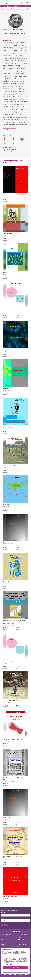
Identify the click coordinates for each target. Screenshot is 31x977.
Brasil (2, 6)
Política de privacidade (22, 934)
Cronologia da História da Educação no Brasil (13, 778)
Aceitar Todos (15, 967)
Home (4, 29)
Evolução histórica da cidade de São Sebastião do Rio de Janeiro (12, 857)
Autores (9, 29)
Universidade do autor (22, 942)
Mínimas (5, 388)
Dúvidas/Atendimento (5, 934)
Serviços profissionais (22, 939)
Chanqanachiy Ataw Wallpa (10, 465)
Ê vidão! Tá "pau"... (8, 543)
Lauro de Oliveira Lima (9, 233)
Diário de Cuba (7, 581)
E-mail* (3, 918)
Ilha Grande (6, 504)
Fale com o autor (10, 129)
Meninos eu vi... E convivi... (10, 195)
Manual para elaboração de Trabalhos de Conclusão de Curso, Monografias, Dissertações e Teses (14, 622)
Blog (2, 939)
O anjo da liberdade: (8, 427)
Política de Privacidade (7, 964)
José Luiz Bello (6, 274)
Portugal (6, 6)
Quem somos (4, 942)
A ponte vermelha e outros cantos (12, 739)
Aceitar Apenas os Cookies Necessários (15, 971)
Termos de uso (4, 946)
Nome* (3, 912)
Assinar (4, 925)
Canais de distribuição (22, 946)
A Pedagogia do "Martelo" (10, 896)
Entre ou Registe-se (23, 3)
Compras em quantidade (22, 944)
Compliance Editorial (21, 937)
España (10, 6)
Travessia (5, 272)
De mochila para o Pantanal (10, 700)
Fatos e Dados (4, 944)
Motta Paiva (6, 506)
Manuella (5, 349)
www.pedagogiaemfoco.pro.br (13, 150)
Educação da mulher (8, 311)
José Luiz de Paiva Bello (8, 197)
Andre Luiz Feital (7, 702)
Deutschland (15, 6)
